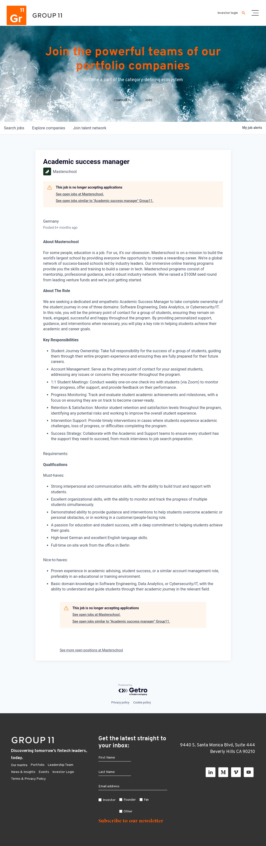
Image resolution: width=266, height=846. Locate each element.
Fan (146, 800)
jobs (14, 128)
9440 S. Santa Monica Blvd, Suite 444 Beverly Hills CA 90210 (217, 748)
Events (44, 772)
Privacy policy (120, 702)
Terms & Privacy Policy (28, 779)
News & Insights (23, 772)
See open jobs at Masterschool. (80, 194)
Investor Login (63, 772)
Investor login (227, 13)
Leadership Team (60, 765)
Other (128, 811)
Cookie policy (142, 702)
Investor (109, 800)
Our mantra (19, 765)
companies (48, 128)
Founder (130, 800)
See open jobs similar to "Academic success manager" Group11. (105, 201)
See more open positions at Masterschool (91, 650)
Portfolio (37, 765)
